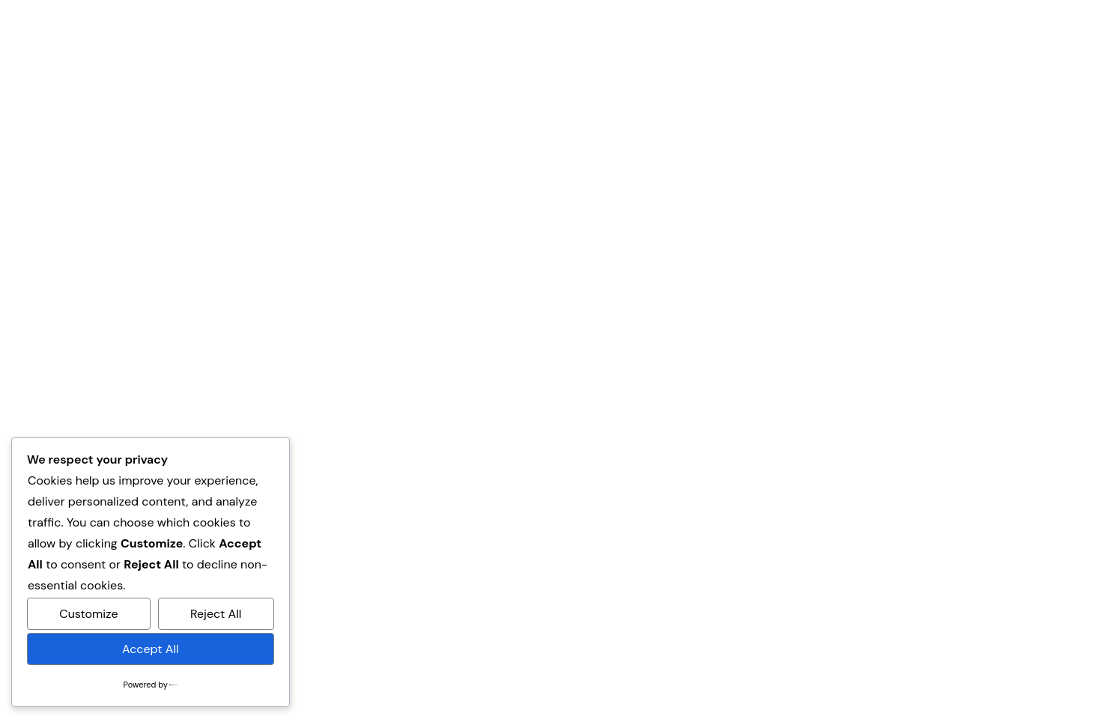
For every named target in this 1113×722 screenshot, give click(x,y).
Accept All (150, 649)
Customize (88, 614)
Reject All (215, 614)
